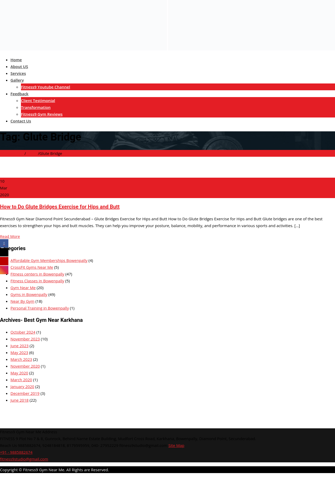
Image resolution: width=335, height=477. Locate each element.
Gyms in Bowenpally (28, 294)
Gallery (17, 80)
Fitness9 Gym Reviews (42, 114)
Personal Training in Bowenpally (39, 308)
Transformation (36, 107)
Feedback (19, 93)
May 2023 (19, 352)
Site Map (177, 445)
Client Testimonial (38, 100)
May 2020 (19, 372)
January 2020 (22, 386)
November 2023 (25, 338)
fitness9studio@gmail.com (24, 459)
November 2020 (25, 366)
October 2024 (22, 332)
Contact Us (20, 121)
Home (16, 59)
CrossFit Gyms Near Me (31, 267)
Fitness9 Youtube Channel (45, 86)
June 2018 (19, 400)
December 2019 (25, 393)
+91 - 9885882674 (16, 452)
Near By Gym (22, 301)
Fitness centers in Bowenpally (37, 274)
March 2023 (21, 359)
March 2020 (21, 379)
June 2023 (19, 345)
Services (18, 73)
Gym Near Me (23, 287)
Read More (10, 236)
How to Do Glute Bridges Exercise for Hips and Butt (60, 207)
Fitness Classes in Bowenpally (37, 280)
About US (19, 66)
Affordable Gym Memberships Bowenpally (48, 260)
